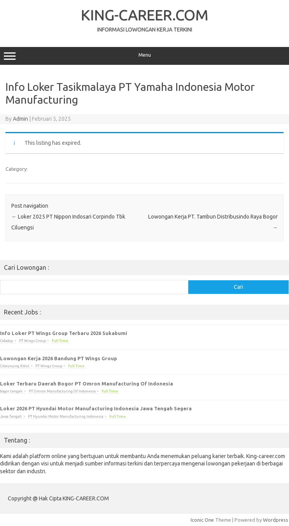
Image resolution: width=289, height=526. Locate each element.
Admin (20, 119)
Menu (144, 56)
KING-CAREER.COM (144, 15)
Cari (238, 287)
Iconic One (202, 520)
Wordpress (275, 520)
